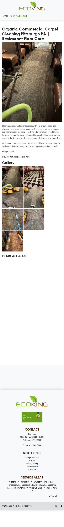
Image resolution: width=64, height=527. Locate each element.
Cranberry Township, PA (44, 481)
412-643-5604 (20, 16)
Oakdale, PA (41, 485)
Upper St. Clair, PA (37, 487)
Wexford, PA (14, 481)
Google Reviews (32, 457)
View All (53, 496)
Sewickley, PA (26, 481)
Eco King (13, 505)
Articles (32, 460)
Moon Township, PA (19, 487)
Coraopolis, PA (28, 485)
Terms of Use (32, 466)
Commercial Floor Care (19, 156)
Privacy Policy (32, 463)
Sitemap (32, 469)
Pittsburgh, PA (14, 485)
